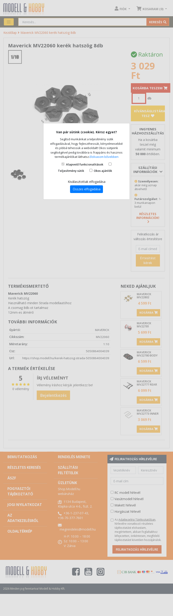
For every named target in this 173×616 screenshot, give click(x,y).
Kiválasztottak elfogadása (86, 181)
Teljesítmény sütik (71, 171)
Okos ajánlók (103, 171)
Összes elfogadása (86, 189)
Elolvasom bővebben (104, 157)
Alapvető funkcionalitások (84, 164)
